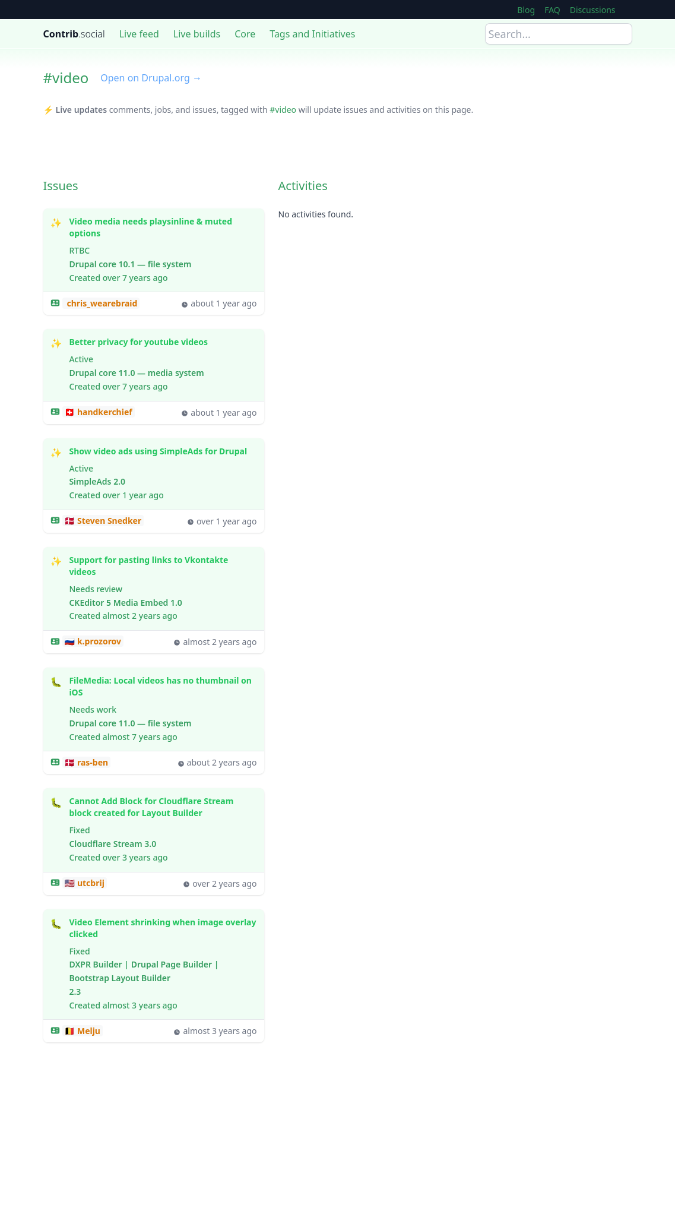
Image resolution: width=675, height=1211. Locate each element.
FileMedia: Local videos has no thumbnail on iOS (162, 686)
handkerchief (103, 412)
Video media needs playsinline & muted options (162, 227)
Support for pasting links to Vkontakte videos (162, 566)
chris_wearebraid (101, 303)
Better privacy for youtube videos (138, 342)
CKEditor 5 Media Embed (118, 602)
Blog (526, 9)
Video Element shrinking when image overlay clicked (162, 928)
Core (244, 33)
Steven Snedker (108, 520)
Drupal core (92, 264)
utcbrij (89, 883)
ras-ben (91, 762)
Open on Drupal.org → (151, 77)
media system (176, 372)
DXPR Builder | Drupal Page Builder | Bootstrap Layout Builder (143, 971)
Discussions (593, 9)
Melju (87, 1030)
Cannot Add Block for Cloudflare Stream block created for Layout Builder (162, 807)
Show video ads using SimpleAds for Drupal (158, 451)
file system (170, 264)
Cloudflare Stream (105, 843)
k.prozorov (98, 641)
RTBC (79, 250)
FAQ (552, 9)
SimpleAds (90, 481)
